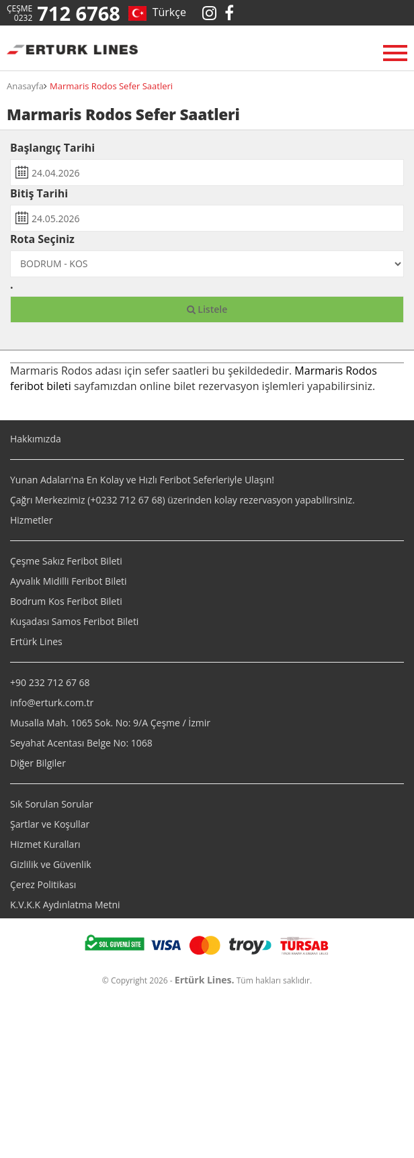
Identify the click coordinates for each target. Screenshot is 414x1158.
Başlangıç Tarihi (52, 147)
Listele (207, 309)
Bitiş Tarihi (39, 193)
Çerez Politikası (43, 884)
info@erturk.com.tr (51, 702)
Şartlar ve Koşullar (49, 824)
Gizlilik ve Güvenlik (50, 864)
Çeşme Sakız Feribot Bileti (66, 560)
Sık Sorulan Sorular (51, 804)
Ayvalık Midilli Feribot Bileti (68, 581)
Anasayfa (25, 86)
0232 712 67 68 (128, 499)
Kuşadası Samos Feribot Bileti (74, 621)
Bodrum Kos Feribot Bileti (66, 601)
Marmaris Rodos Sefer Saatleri (111, 86)
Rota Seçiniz (42, 239)
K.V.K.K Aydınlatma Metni (65, 904)
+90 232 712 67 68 (50, 682)
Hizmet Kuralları (45, 844)
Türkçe (166, 12)
